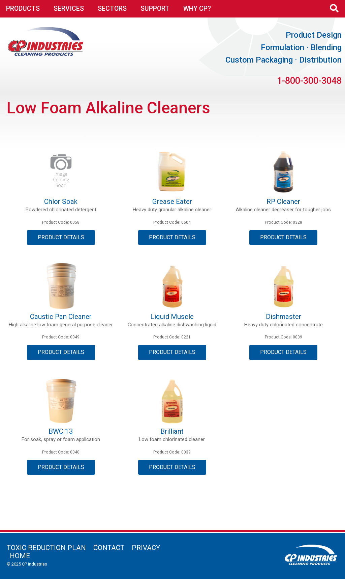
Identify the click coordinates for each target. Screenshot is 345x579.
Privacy (146, 548)
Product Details (61, 237)
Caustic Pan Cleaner (61, 317)
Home (20, 556)
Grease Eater (172, 201)
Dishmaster (283, 317)
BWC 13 (61, 431)
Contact (108, 548)
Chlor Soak (60, 201)
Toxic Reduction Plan (46, 548)
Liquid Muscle (172, 317)
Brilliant (172, 431)
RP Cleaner (283, 201)
